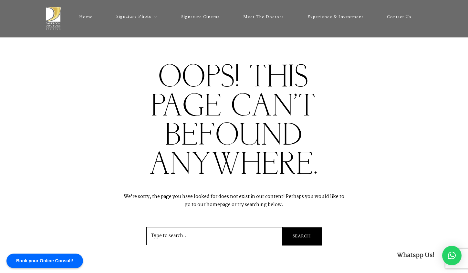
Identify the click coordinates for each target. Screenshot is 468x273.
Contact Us (399, 17)
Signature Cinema (200, 17)
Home (86, 17)
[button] (452, 255)
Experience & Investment (335, 17)
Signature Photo (134, 16)
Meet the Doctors (263, 17)
